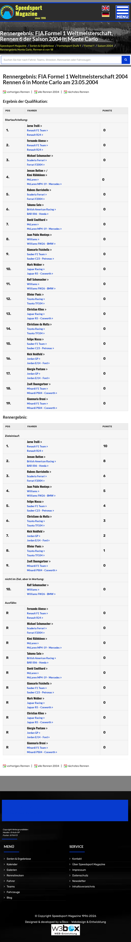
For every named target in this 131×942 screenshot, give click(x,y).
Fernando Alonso (37, 140)
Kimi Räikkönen (37, 175)
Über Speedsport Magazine (88, 864)
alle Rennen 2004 (46, 92)
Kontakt (77, 858)
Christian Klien (36, 309)
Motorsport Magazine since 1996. (24, 813)
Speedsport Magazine (13, 45)
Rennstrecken (15, 875)
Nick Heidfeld (36, 354)
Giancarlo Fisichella (39, 249)
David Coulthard (37, 219)
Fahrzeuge (13, 892)
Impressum (79, 870)
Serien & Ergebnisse (42, 45)
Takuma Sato (35, 205)
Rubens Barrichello (39, 190)
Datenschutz (80, 875)
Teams (11, 886)
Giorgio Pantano (37, 369)
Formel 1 (89, 45)
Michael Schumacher (40, 155)
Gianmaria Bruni (37, 399)
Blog (9, 897)
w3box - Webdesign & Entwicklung (82, 922)
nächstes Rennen (76, 92)
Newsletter (79, 881)
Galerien (12, 870)
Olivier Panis (35, 294)
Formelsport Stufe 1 (69, 45)
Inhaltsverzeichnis (83, 886)
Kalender (12, 864)
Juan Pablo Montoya (39, 234)
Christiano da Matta (39, 324)
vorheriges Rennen (16, 92)
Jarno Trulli (34, 125)
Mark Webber (35, 264)
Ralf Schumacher (38, 279)
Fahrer (11, 881)
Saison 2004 (105, 45)
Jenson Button (36, 170)
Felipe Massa (35, 339)
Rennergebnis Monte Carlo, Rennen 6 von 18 (26, 49)
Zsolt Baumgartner (39, 384)
